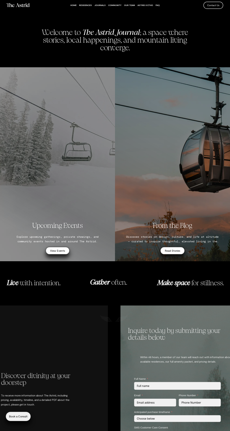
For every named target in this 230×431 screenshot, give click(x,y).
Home (73, 5)
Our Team (129, 5)
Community (114, 5)
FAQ (158, 5)
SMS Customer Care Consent (198, 427)
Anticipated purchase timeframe (200, 412)
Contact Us (213, 5)
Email (185, 395)
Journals (100, 5)
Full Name (187, 378)
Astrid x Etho (145, 5)
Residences (85, 5)
